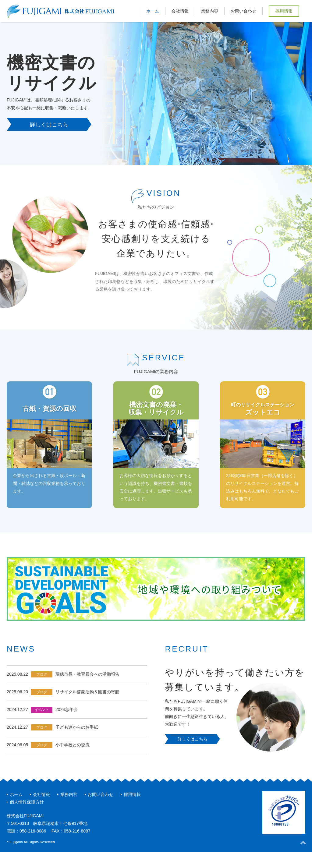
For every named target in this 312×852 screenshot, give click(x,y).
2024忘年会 (66, 709)
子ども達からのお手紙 (76, 727)
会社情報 (180, 11)
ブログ (41, 674)
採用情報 (283, 11)
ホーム (152, 11)
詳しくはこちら (49, 125)
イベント (41, 710)
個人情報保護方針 (27, 802)
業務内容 (209, 11)
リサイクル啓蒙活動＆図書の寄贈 (87, 691)
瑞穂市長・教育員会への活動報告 (87, 674)
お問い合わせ (243, 11)
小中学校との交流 (72, 744)
